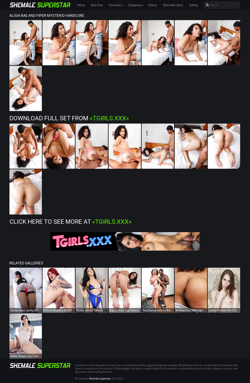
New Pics (97, 5)
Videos (152, 5)
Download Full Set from (69, 118)
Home (81, 5)
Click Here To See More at (70, 221)
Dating (193, 5)
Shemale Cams (173, 5)
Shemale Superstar (100, 378)
